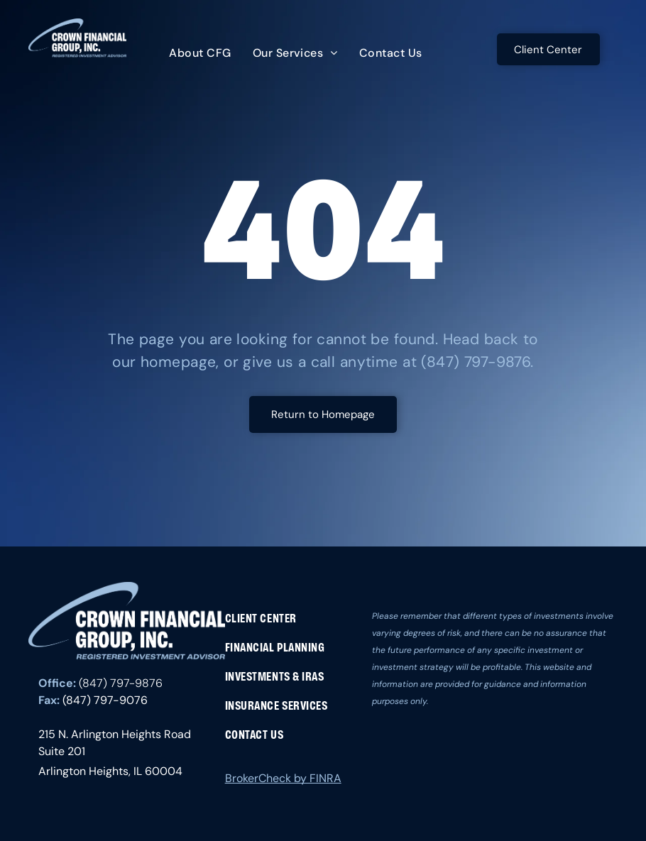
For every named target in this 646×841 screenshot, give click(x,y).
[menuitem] (199, 53)
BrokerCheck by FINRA (283, 778)
